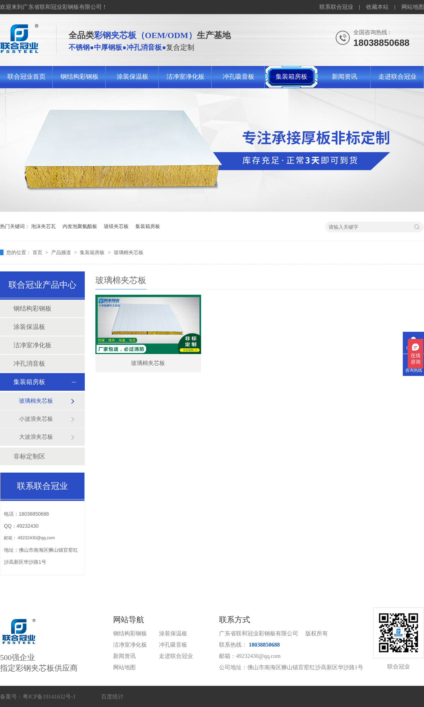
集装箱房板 (291, 76)
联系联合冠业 (336, 7)
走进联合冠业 (397, 76)
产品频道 (61, 252)
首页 (38, 252)
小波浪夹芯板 (36, 419)
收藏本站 (377, 7)
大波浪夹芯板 (36, 437)
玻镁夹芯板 (116, 226)
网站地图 (412, 7)
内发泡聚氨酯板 (80, 226)
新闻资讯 (344, 76)
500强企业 (56, 644)
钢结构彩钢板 (79, 76)
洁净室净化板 (185, 76)
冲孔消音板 (29, 363)
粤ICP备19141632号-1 (49, 697)
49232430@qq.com (36, 537)
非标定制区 (29, 456)
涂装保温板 (132, 76)
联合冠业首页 (26, 76)
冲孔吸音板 (238, 76)
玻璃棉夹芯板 (128, 252)
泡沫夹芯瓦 (43, 226)
